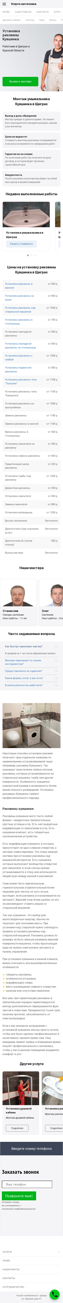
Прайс (6, 12)
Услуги (7, 1252)
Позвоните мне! (19, 1195)
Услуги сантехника (23, 4)
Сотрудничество (13, 1287)
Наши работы (23, 12)
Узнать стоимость (21, 243)
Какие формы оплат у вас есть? (24, 678)
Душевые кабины (11, 20)
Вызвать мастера (20, 81)
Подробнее (17, 1128)
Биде (42, 20)
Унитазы (30, 20)
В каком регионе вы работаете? (24, 685)
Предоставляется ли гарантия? (23, 671)
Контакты (43, 12)
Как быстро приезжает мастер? (23, 646)
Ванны (53, 20)
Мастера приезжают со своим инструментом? (23, 662)
